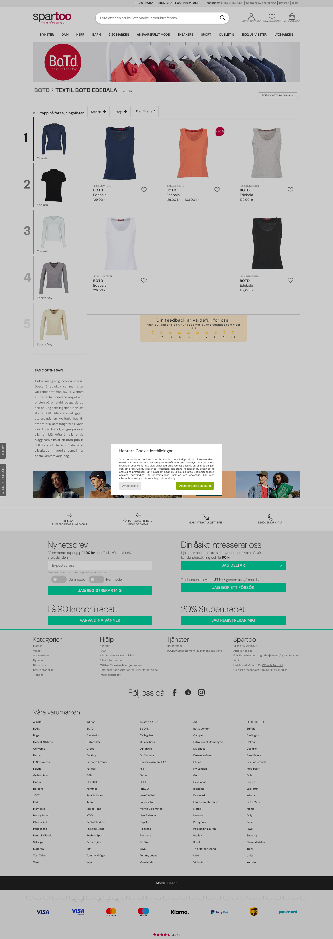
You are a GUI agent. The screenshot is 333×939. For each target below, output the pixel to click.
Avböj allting (130, 485)
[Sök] (222, 18)
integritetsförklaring (163, 478)
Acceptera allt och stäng (195, 485)
